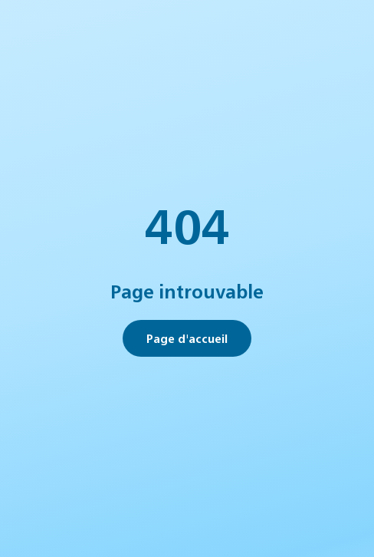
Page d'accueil (187, 338)
